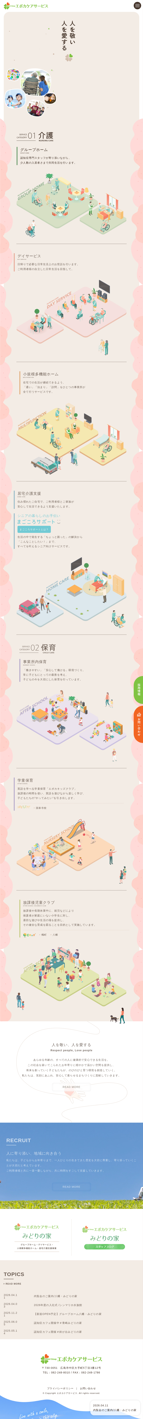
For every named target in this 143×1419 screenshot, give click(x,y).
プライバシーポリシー (60, 1337)
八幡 (61, 884)
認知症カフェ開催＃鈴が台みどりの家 (61, 1287)
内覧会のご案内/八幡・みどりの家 (58, 1252)
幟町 (50, 884)
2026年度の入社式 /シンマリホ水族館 (61, 1260)
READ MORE (71, 1042)
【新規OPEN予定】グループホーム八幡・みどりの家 (72, 1269)
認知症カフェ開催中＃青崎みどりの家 (61, 1278)
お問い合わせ (88, 1337)
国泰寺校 (34, 757)
